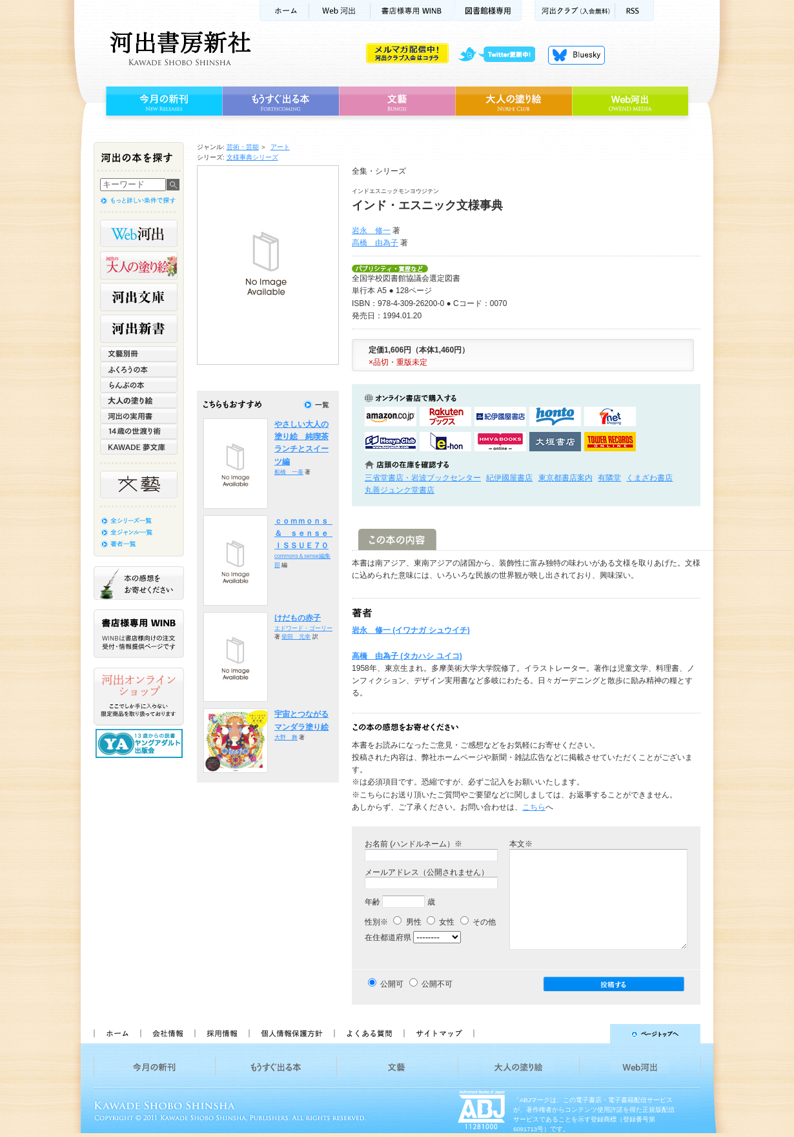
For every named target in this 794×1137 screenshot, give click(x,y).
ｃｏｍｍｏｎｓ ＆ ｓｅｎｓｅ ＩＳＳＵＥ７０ (305, 534)
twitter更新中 (501, 55)
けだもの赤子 (297, 617)
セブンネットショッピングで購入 (610, 416)
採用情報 (221, 1033)
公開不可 (437, 983)
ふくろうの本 (139, 369)
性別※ (376, 922)
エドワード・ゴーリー (303, 628)
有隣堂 (609, 477)
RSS (634, 10)
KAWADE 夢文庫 (139, 447)
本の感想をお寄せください (139, 583)
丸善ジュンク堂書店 (399, 490)
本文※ (521, 843)
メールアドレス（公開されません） (427, 872)
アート (280, 146)
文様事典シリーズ (252, 157)
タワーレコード (610, 441)
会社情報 (167, 1033)
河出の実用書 (139, 416)
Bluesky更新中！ (576, 55)
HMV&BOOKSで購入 (500, 441)
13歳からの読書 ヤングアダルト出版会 (141, 743)
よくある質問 (368, 1033)
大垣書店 (555, 441)
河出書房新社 (178, 48)
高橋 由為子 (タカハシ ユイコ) (407, 656)
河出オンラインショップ (139, 697)
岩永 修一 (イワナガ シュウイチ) (411, 630)
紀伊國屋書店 (509, 477)
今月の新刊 (162, 101)
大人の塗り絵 (513, 101)
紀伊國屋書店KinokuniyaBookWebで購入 (500, 416)
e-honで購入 (445, 441)
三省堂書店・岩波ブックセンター (423, 477)
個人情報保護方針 (291, 1033)
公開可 (391, 983)
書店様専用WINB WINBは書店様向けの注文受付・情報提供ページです (139, 633)
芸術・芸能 (243, 146)
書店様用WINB (413, 10)
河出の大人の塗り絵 (139, 265)
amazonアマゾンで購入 (390, 416)
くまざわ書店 (649, 477)
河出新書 (139, 328)
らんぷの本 (139, 385)
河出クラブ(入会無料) (574, 10)
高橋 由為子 (375, 242)
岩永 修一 (371, 230)
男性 (407, 922)
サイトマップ (438, 1033)
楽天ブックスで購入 (445, 416)
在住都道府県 (388, 937)
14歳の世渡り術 (139, 431)
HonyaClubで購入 (390, 441)
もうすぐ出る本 (280, 101)
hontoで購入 (555, 416)
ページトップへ (592, 1033)
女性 (440, 922)
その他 (478, 922)
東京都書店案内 (565, 477)
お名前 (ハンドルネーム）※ (413, 843)
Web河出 (340, 10)
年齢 (372, 902)
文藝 (397, 101)
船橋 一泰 (288, 472)
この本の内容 (397, 539)
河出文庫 (139, 297)
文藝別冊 (139, 354)
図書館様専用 (488, 10)
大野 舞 (286, 737)
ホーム (284, 10)
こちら (533, 807)
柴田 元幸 (295, 636)
